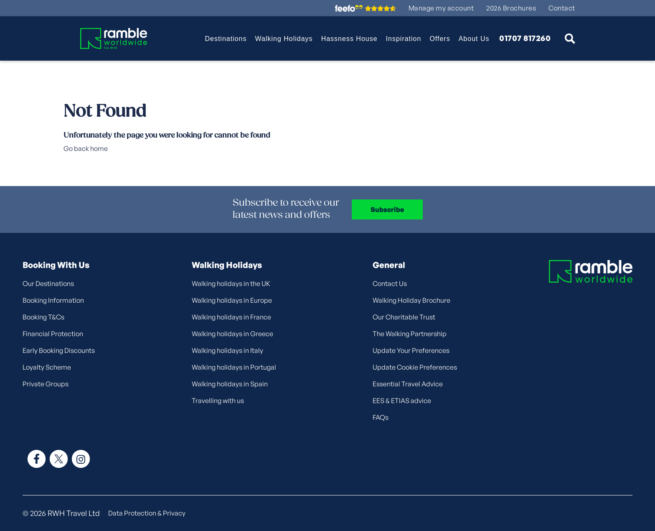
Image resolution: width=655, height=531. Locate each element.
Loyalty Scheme (47, 367)
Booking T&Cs (43, 317)
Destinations (225, 38)
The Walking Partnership (410, 333)
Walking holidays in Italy (227, 350)
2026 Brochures (511, 8)
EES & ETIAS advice (402, 400)
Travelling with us (218, 400)
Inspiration (403, 38)
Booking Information (53, 300)
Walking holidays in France (231, 317)
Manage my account (441, 8)
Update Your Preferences (411, 350)
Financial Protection (53, 333)
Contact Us (390, 283)
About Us (474, 38)
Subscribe (387, 209)
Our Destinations (48, 283)
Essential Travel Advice (408, 384)
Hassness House (349, 38)
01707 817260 (525, 38)
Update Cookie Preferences (415, 367)
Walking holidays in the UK (231, 283)
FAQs (380, 417)
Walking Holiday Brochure (411, 300)
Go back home (85, 148)
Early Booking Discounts (59, 350)
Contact (561, 8)
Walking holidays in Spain (230, 384)
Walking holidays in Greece (232, 333)
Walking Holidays (284, 38)
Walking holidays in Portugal (234, 367)
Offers (439, 38)
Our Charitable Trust (404, 317)
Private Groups (46, 384)
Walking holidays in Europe (232, 300)
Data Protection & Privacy (146, 513)
